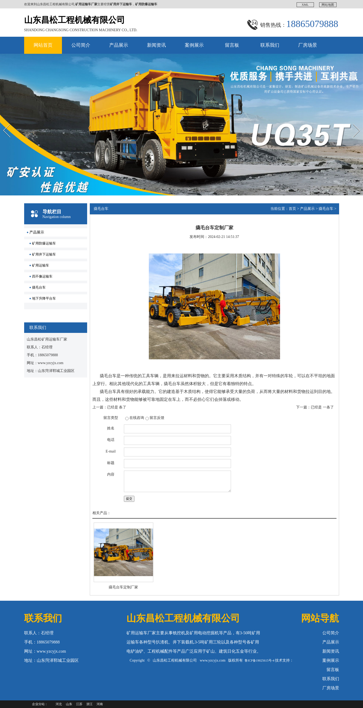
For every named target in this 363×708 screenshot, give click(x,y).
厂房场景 (307, 45)
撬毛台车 (39, 287)
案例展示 (194, 45)
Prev (3, 119)
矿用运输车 (40, 265)
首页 (292, 209)
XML (305, 5)
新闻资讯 (156, 45)
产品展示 (118, 45)
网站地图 (328, 5)
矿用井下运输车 (44, 254)
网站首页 (43, 45)
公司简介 (80, 45)
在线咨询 (136, 418)
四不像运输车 (42, 276)
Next (351, 119)
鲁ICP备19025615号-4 (259, 660)
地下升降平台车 (44, 298)
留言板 (232, 45)
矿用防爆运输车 (44, 243)
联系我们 (269, 45)
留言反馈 (157, 418)
